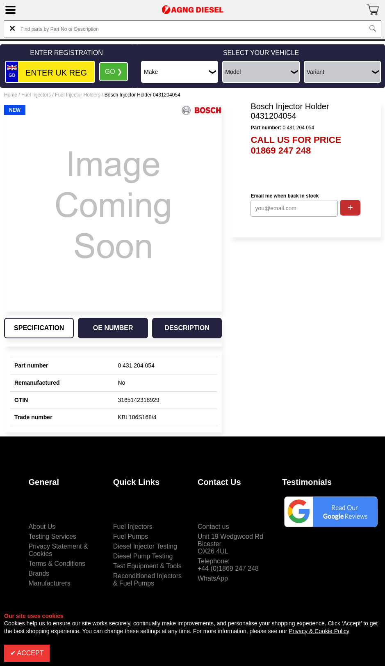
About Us (42, 526)
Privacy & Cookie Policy (319, 631)
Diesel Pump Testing (143, 556)
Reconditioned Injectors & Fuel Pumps (147, 579)
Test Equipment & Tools (147, 566)
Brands (39, 573)
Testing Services (53, 536)
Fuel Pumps (130, 536)
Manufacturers (50, 583)
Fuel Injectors (36, 95)
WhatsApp (213, 578)
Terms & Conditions (57, 563)
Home (10, 95)
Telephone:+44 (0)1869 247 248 (228, 565)
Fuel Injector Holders (77, 95)
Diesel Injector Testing (145, 546)
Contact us (213, 526)
